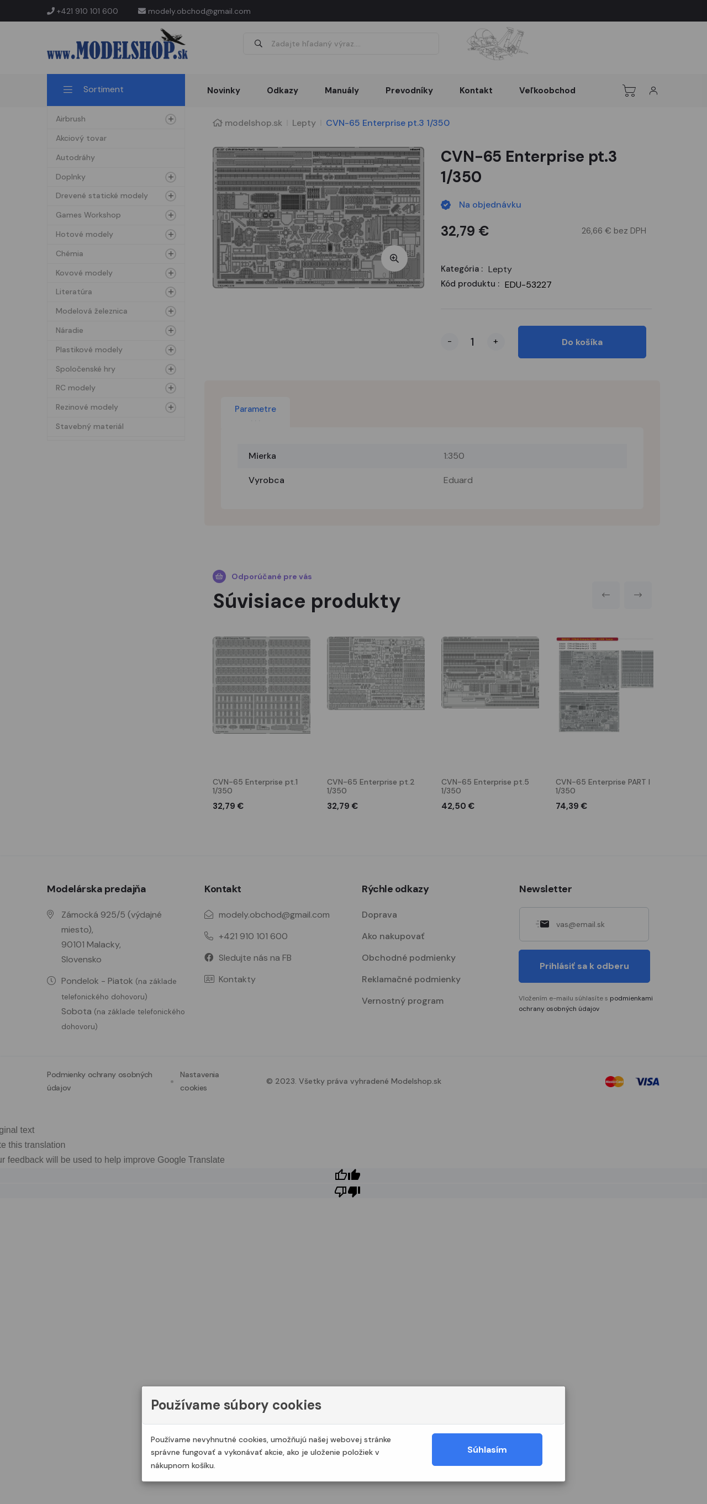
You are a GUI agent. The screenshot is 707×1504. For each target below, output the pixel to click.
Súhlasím (487, 1449)
